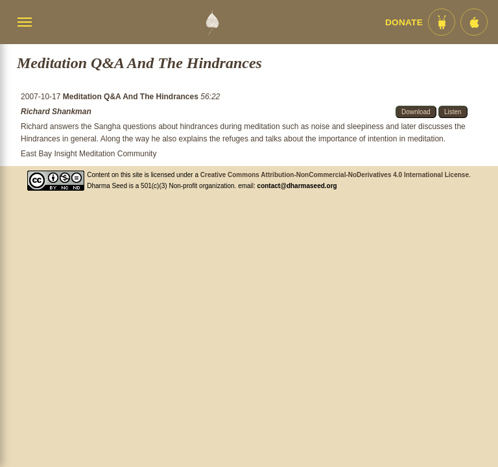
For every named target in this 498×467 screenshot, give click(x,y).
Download (415, 111)
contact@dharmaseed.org (297, 185)
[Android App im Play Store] (441, 22)
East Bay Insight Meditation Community (88, 153)
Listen (453, 111)
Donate (404, 22)
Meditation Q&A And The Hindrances (131, 96)
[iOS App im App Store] (474, 22)
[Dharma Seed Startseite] (212, 22)
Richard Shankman (56, 111)
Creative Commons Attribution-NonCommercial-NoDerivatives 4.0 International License (334, 174)
